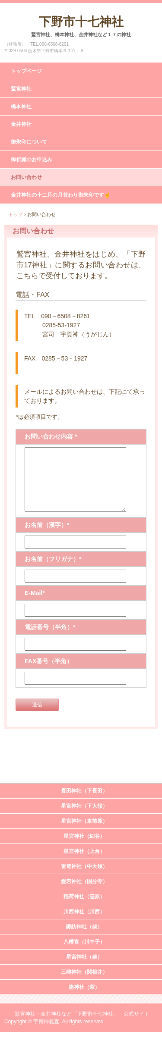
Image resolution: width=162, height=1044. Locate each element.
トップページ (26, 71)
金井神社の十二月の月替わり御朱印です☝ (61, 195)
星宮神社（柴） (84, 957)
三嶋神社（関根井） (84, 972)
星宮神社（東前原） (84, 821)
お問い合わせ (26, 177)
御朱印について (29, 142)
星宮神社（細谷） (84, 836)
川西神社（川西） (84, 912)
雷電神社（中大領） (84, 866)
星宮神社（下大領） (84, 806)
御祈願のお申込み (31, 160)
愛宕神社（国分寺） (84, 881)
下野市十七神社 (81, 21)
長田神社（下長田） (84, 791)
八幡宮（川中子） (84, 942)
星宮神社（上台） (84, 851)
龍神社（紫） (84, 987)
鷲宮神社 (21, 89)
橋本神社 (21, 106)
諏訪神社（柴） (84, 927)
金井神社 (21, 124)
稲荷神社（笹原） (84, 897)
